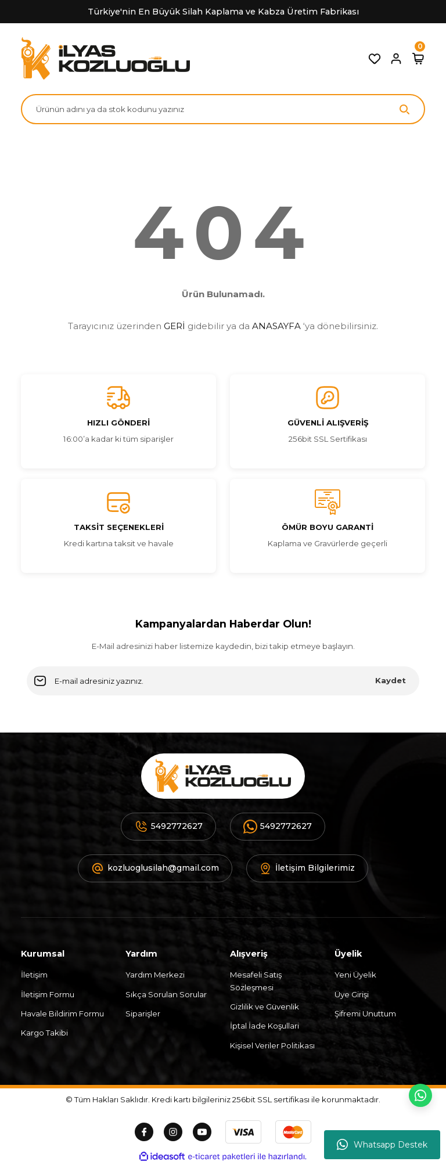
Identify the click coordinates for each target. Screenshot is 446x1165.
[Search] (223, 109)
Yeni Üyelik (355, 974)
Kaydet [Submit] (390, 680)
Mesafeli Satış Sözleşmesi (256, 980)
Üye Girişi (351, 994)
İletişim (34, 974)
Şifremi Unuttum (365, 1013)
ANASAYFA (276, 325)
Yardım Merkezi (155, 974)
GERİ (174, 325)
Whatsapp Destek (382, 1144)
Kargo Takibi (44, 1032)
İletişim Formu (47, 994)
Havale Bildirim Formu (62, 1013)
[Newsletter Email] (223, 680)
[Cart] (418, 59)
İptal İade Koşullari (264, 1025)
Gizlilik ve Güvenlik (264, 1006)
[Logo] (105, 58)
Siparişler (142, 1013)
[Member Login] (396, 58)
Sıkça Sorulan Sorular (166, 994)
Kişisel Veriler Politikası (272, 1045)
